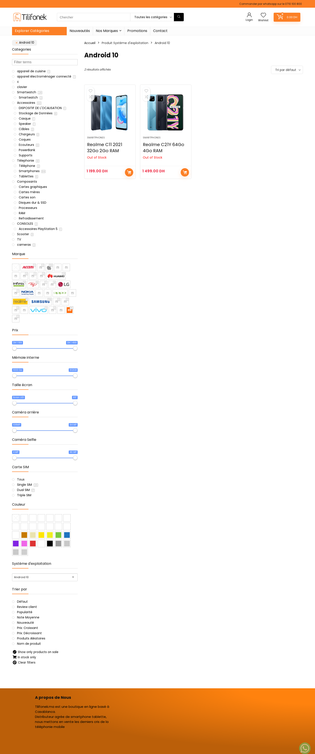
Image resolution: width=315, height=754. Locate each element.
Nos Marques (107, 30)
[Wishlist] (263, 15)
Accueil (89, 43)
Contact (160, 30)
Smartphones (96, 137)
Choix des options (129, 172)
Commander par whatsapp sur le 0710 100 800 (270, 4)
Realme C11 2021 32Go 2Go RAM (104, 147)
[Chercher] (179, 17)
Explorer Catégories (32, 30)
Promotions (137, 30)
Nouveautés (80, 30)
